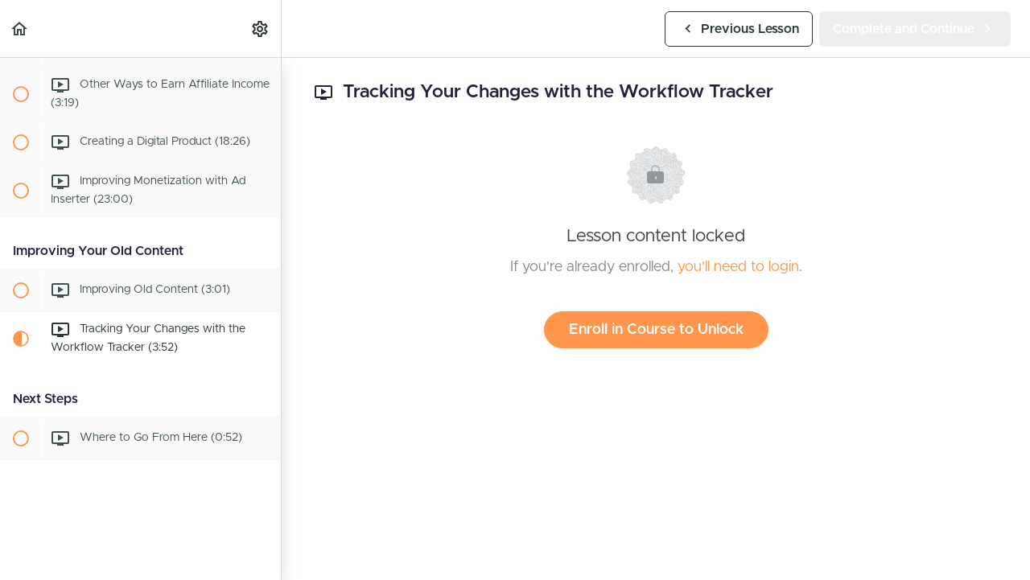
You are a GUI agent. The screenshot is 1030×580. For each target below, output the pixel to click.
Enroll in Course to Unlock (656, 330)
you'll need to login (738, 267)
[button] (20, 28)
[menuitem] (261, 28)
